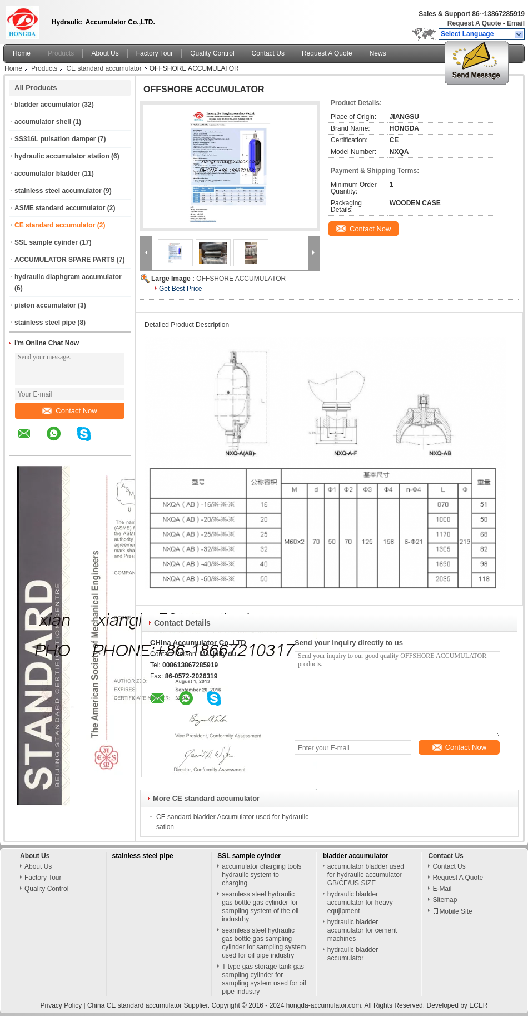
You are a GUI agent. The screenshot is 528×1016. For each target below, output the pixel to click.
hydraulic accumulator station (61, 156)
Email (516, 23)
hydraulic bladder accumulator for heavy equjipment (360, 902)
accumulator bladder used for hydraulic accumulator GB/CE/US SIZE (365, 875)
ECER (478, 1005)
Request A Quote (474, 23)
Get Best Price (180, 289)
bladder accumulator (47, 104)
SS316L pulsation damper (55, 139)
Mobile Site (452, 911)
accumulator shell (42, 122)
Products (61, 53)
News (378, 53)
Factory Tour (154, 53)
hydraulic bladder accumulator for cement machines (362, 930)
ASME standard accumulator (59, 208)
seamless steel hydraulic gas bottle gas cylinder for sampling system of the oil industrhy (260, 906)
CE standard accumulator (103, 68)
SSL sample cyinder (46, 242)
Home (22, 53)
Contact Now (69, 411)
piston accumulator (45, 305)
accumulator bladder (47, 173)
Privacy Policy (61, 1005)
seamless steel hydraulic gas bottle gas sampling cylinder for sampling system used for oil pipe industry (264, 942)
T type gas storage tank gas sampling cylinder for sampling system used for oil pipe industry (264, 979)
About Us (104, 53)
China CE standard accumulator (134, 1005)
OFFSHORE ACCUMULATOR (241, 279)
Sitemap (444, 900)
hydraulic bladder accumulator (352, 954)
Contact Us (268, 53)
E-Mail (441, 889)
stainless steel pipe (45, 322)
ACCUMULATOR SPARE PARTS (64, 260)
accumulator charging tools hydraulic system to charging (261, 875)
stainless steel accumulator (58, 191)
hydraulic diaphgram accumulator (68, 277)
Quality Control (212, 53)
